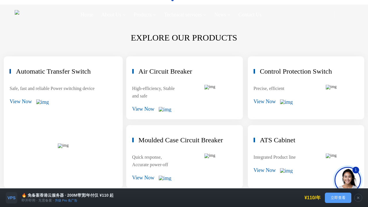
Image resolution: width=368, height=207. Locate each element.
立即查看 (338, 197)
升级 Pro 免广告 (66, 200)
